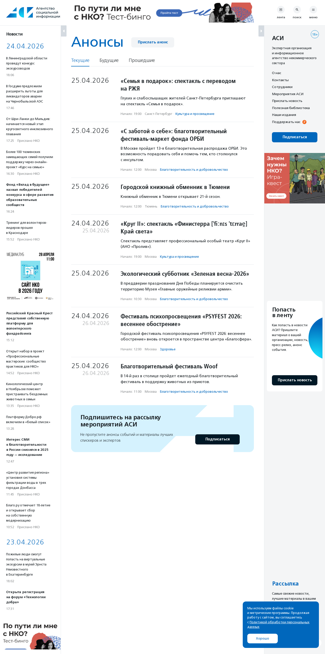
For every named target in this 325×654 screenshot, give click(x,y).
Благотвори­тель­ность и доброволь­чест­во (194, 169)
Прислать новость (287, 101)
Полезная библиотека (291, 108)
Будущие (109, 60)
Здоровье (167, 349)
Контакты (280, 80)
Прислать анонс (153, 42)
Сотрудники (282, 87)
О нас (276, 73)
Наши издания (284, 115)
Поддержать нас (286, 122)
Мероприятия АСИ (287, 94)
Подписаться (217, 439)
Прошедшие (142, 60)
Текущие (80, 60)
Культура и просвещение (194, 114)
